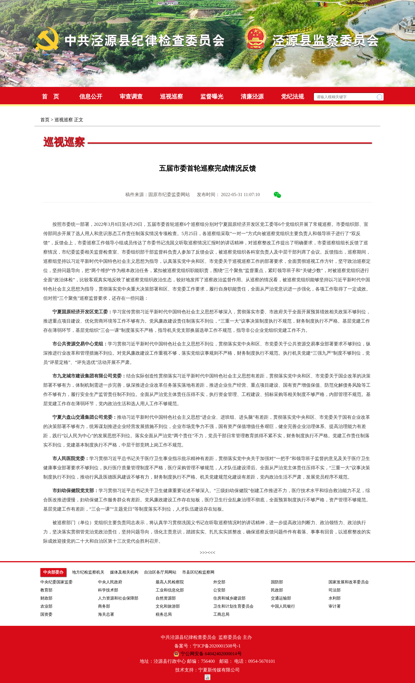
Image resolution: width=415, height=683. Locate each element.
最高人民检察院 (170, 582)
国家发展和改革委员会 (349, 582)
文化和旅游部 (168, 606)
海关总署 (106, 614)
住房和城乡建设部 (229, 598)
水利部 (335, 598)
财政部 (46, 598)
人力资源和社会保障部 (118, 598)
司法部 (335, 590)
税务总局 (164, 614)
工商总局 (221, 614)
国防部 (277, 582)
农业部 (46, 606)
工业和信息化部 (170, 590)
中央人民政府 (110, 582)
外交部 (219, 582)
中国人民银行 (283, 606)
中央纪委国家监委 (56, 582)
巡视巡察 (63, 119)
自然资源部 (166, 598)
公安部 (219, 590)
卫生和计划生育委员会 (233, 606)
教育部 (46, 590)
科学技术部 (108, 590)
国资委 (46, 614)
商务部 (104, 606)
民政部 (277, 590)
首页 (45, 119)
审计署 (335, 606)
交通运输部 (281, 598)
